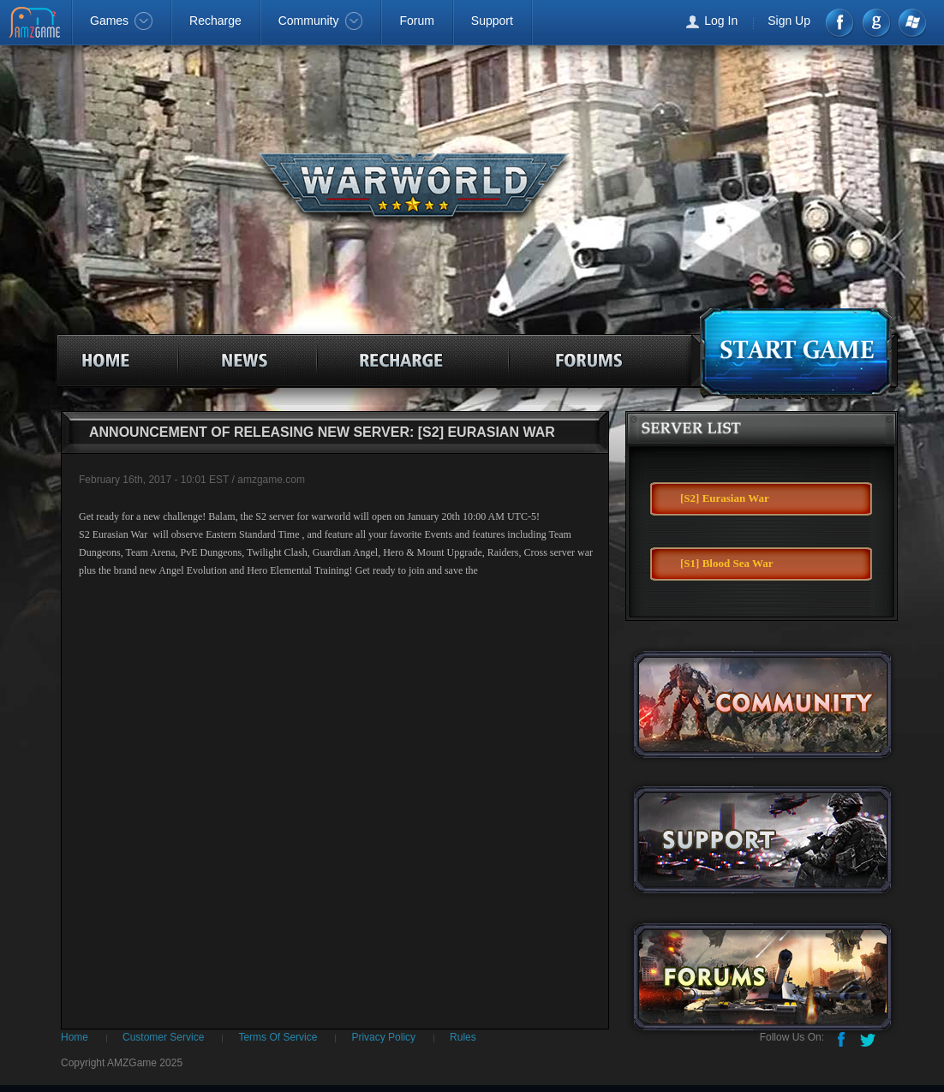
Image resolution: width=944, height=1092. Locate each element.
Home (74, 1037)
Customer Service (163, 1037)
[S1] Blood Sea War (726, 563)
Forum (416, 20)
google (876, 23)
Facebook (841, 23)
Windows (911, 23)
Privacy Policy (383, 1037)
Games (121, 21)
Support (492, 20)
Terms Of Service (277, 1037)
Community (320, 21)
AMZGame (36, 24)
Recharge (215, 20)
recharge (423, 356)
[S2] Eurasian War (724, 498)
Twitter (869, 1038)
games (794, 350)
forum (595, 356)
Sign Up (789, 20)
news (251, 356)
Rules (463, 1037)
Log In (721, 20)
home (108, 356)
